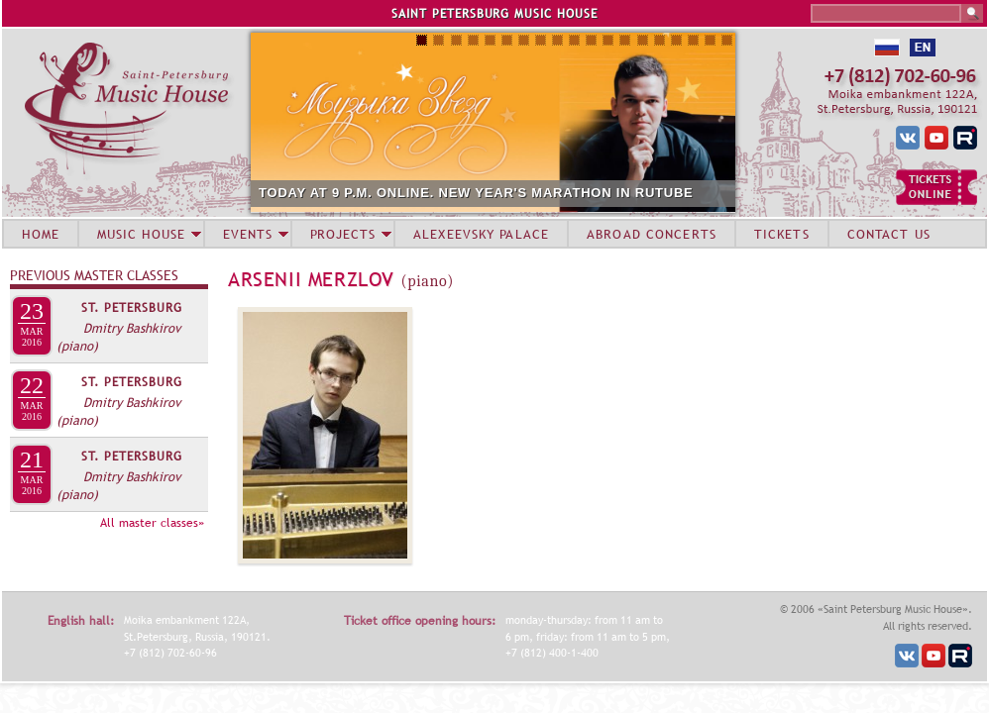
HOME (40, 234)
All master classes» (152, 523)
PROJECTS (343, 234)
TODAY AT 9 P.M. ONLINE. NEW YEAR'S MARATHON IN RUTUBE (476, 192)
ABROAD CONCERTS (651, 234)
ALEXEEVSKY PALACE (481, 234)
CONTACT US (889, 234)
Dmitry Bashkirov (131, 328)
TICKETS (782, 234)
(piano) (77, 346)
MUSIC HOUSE (140, 234)
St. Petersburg (131, 308)
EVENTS (248, 234)
